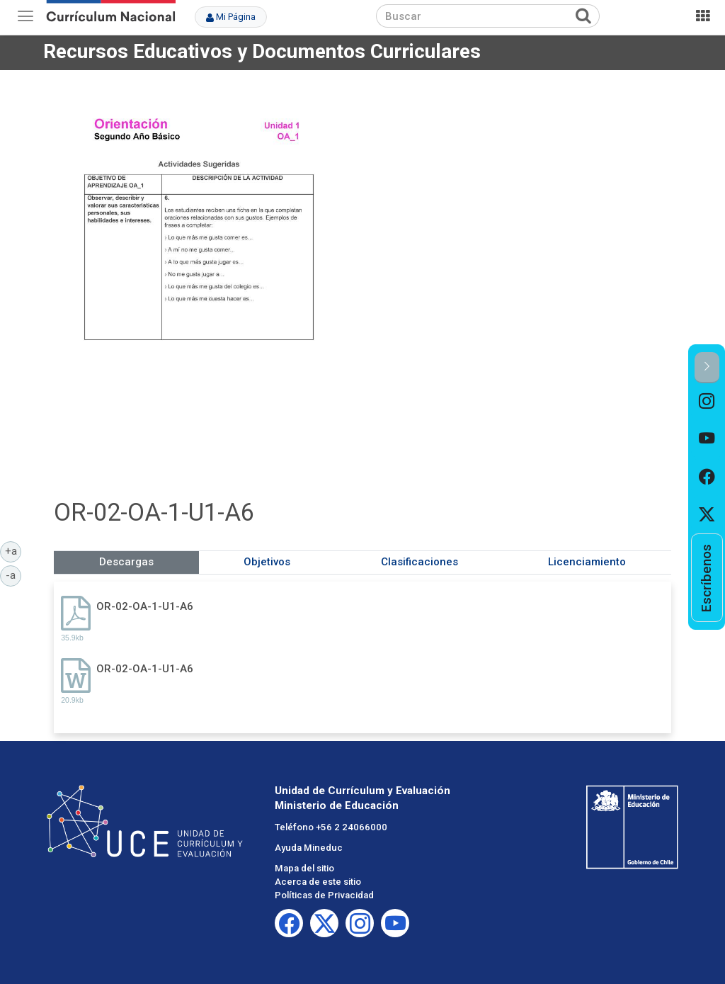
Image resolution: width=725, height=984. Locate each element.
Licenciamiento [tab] (587, 561)
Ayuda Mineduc (309, 847)
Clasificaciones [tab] (419, 561)
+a (13, 550)
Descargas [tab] (126, 561)
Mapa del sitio (304, 868)
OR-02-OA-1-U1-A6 (144, 606)
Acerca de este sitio (318, 881)
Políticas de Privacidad (324, 895)
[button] (707, 367)
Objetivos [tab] (267, 561)
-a (13, 574)
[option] (707, 402)
